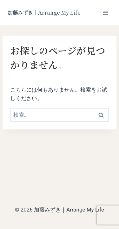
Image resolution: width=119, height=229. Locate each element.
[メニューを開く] (105, 12)
